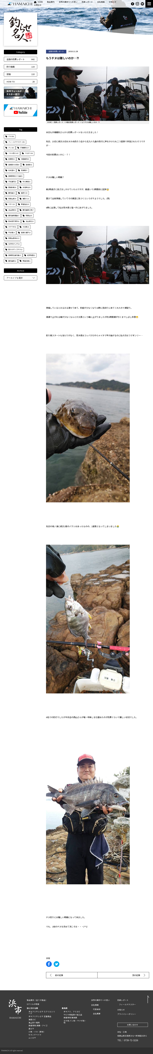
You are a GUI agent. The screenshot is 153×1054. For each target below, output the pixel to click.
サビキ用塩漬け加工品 (73, 1014)
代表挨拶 (96, 1009)
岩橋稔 (11, 159)
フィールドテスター (16, 142)
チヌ (11, 136)
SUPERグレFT (14, 244)
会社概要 (96, 1013)
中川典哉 (26, 182)
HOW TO (21, 81)
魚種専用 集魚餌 (70, 1017)
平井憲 (11, 233)
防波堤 (24, 170)
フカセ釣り (13, 153)
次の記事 (136, 975)
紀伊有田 (31, 255)
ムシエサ (32, 1037)
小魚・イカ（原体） (37, 1031)
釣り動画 (21, 66)
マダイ (11, 204)
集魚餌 (64, 1008)
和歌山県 (12, 199)
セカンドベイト (35, 1034)
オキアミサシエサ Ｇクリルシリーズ (42, 1012)
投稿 (21, 74)
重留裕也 (25, 204)
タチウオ (12, 227)
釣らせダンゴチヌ (15, 249)
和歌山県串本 (13, 238)
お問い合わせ (132, 1024)
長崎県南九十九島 (15, 176)
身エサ (31, 1028)
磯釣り (26, 199)
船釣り (24, 193)
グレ (11, 148)
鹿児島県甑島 (13, 215)
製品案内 (51, 2)
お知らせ (112, 2)
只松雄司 (12, 182)
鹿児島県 (12, 261)
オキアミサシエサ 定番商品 (40, 1016)
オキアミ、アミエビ (72, 1011)
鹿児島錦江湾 (28, 210)
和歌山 (29, 215)
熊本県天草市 (13, 221)
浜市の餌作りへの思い (68, 2)
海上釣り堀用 (34, 1022)
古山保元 (29, 221)
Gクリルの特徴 (33, 1004)
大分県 (26, 227)
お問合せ (38, 5)
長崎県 (29, 165)
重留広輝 (26, 261)
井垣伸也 (26, 187)
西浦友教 (12, 187)
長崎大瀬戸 (25, 233)
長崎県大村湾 (13, 165)
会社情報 (101, 2)
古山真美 (12, 210)
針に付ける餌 (32, 1008)
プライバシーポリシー (126, 1014)
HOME (40, 2)
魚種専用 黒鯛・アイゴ (38, 1025)
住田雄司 (25, 159)
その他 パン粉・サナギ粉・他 (75, 1021)
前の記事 (59, 975)
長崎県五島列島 (14, 255)
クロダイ (29, 153)
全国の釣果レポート (21, 59)
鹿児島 (11, 193)
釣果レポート (87, 2)
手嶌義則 (24, 148)
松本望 (11, 170)
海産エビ (32, 1019)
